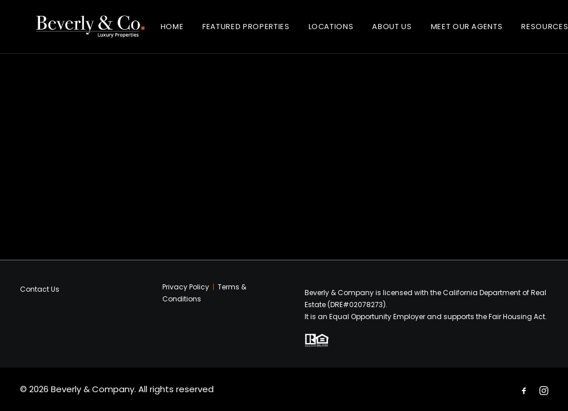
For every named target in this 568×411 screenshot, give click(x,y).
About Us (402, 31)
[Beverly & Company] (95, 31)
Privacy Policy (185, 287)
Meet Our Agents (477, 31)
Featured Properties (256, 31)
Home (182, 31)
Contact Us (39, 289)
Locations (341, 31)
